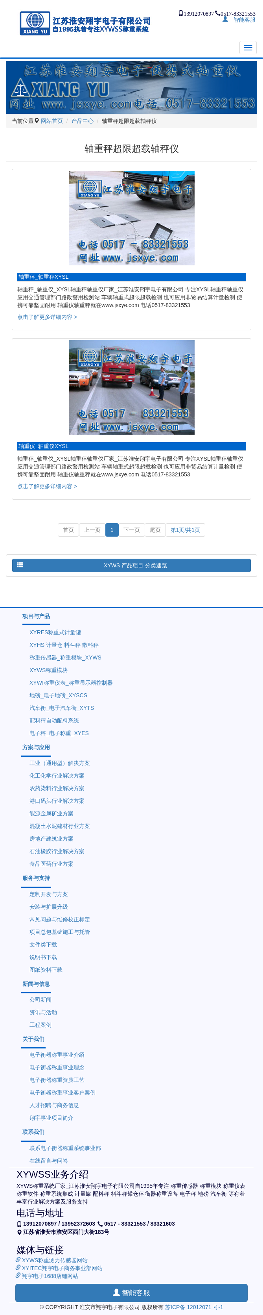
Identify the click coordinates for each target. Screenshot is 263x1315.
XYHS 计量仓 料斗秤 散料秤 (64, 645)
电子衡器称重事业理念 (57, 1067)
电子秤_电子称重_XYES (59, 733)
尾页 (155, 530)
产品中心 (83, 121)
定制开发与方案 (48, 894)
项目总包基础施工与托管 (59, 932)
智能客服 (242, 19)
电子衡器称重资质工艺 (57, 1080)
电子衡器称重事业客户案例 (62, 1092)
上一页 (92, 530)
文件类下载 (43, 944)
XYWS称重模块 (48, 670)
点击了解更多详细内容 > (47, 317)
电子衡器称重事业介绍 (57, 1055)
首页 (68, 530)
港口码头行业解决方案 (57, 801)
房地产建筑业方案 (51, 838)
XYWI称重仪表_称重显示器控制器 (71, 683)
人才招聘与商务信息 (54, 1105)
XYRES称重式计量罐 (55, 632)
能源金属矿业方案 (51, 813)
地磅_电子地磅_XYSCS (58, 695)
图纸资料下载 (46, 970)
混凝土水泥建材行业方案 (59, 826)
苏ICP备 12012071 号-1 (194, 1307)
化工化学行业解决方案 (57, 775)
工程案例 (40, 1025)
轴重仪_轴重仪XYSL (43, 446)
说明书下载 (43, 957)
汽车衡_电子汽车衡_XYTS (61, 708)
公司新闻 (40, 999)
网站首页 (52, 121)
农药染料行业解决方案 (57, 788)
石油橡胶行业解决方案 (57, 851)
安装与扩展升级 (48, 907)
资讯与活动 (43, 1012)
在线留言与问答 (48, 1161)
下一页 (131, 530)
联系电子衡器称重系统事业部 (65, 1148)
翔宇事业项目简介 (51, 1118)
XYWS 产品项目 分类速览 (92, 565)
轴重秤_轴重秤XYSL (43, 277)
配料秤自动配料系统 (54, 720)
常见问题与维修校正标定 (59, 919)
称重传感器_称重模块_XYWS (65, 657)
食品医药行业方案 (51, 864)
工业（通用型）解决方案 (59, 763)
